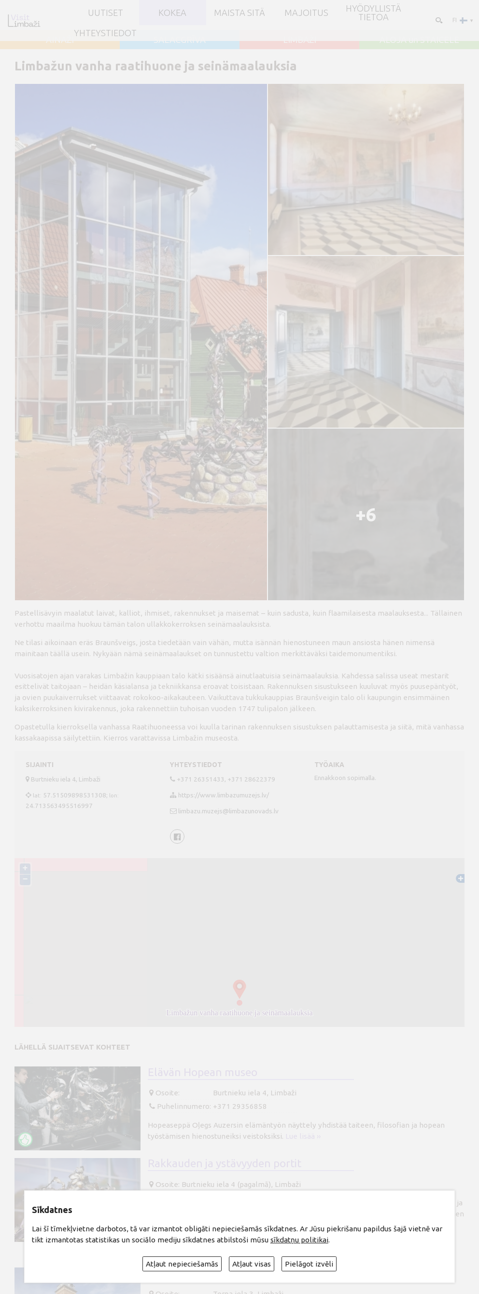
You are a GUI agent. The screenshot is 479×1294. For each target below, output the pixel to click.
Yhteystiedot (105, 32)
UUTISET (105, 12)
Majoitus (306, 12)
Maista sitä (239, 12)
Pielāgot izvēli (309, 1264)
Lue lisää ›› (303, 1136)
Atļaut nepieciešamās (182, 1264)
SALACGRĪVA (180, 39)
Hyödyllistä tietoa (373, 12)
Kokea (172, 12)
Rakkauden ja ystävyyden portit (224, 1163)
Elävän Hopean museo (202, 1072)
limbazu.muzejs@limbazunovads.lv (228, 811)
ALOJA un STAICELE (419, 39)
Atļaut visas (251, 1264)
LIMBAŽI (299, 39)
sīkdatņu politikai (299, 1240)
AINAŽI (60, 39)
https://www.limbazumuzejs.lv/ (223, 795)
